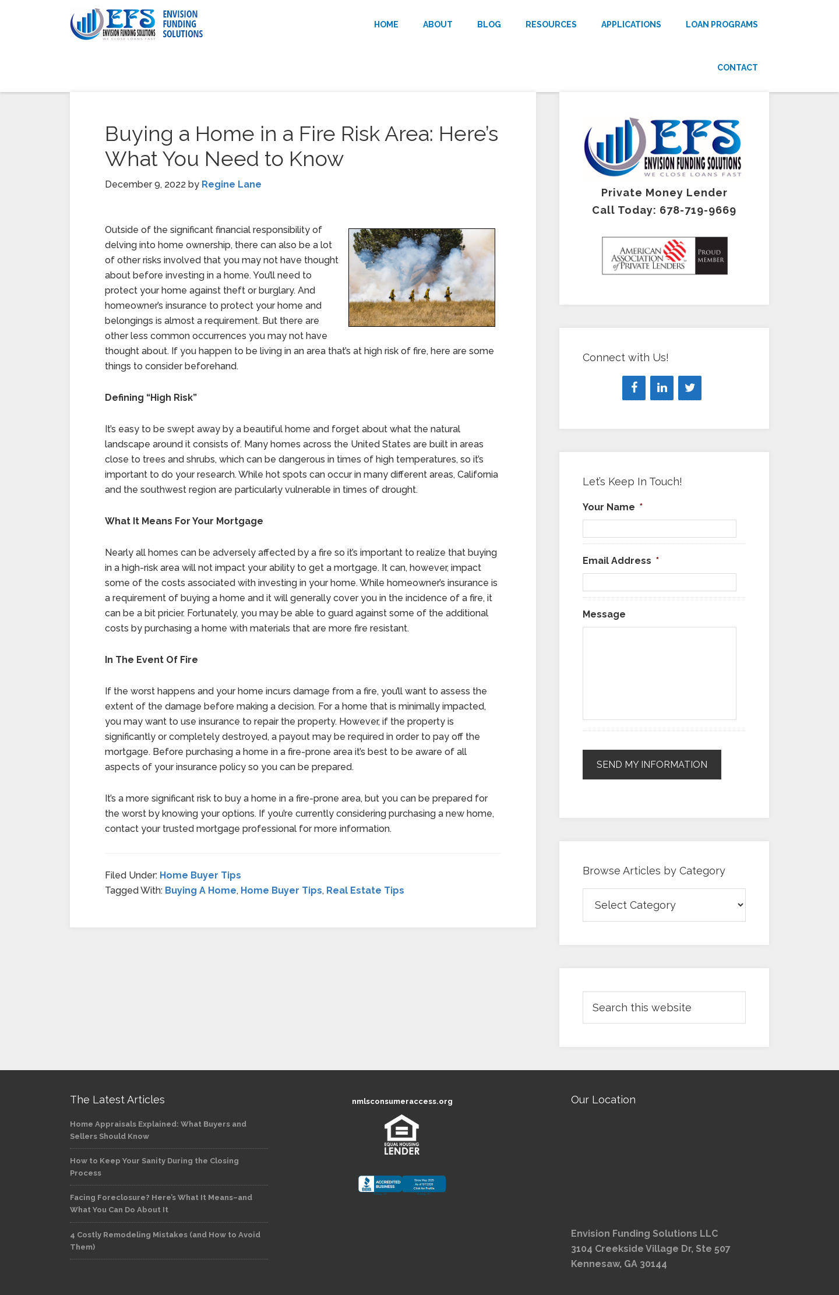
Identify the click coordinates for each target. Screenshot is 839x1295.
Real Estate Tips (365, 890)
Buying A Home (201, 890)
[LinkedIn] (662, 388)
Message (604, 614)
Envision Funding (175, 24)
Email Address (621, 560)
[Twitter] (689, 388)
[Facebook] (634, 388)
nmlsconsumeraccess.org (402, 1101)
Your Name (613, 507)
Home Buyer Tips (200, 875)
